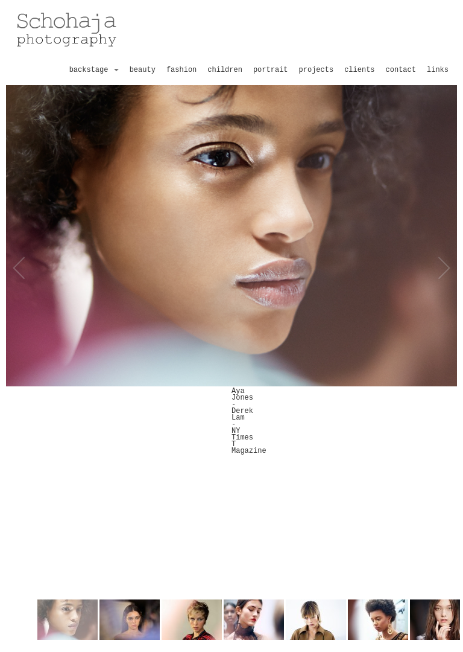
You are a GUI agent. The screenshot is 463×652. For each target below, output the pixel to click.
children (224, 70)
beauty (143, 70)
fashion (181, 70)
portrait (270, 70)
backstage (94, 70)
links (438, 70)
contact (401, 70)
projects (316, 70)
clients (359, 70)
